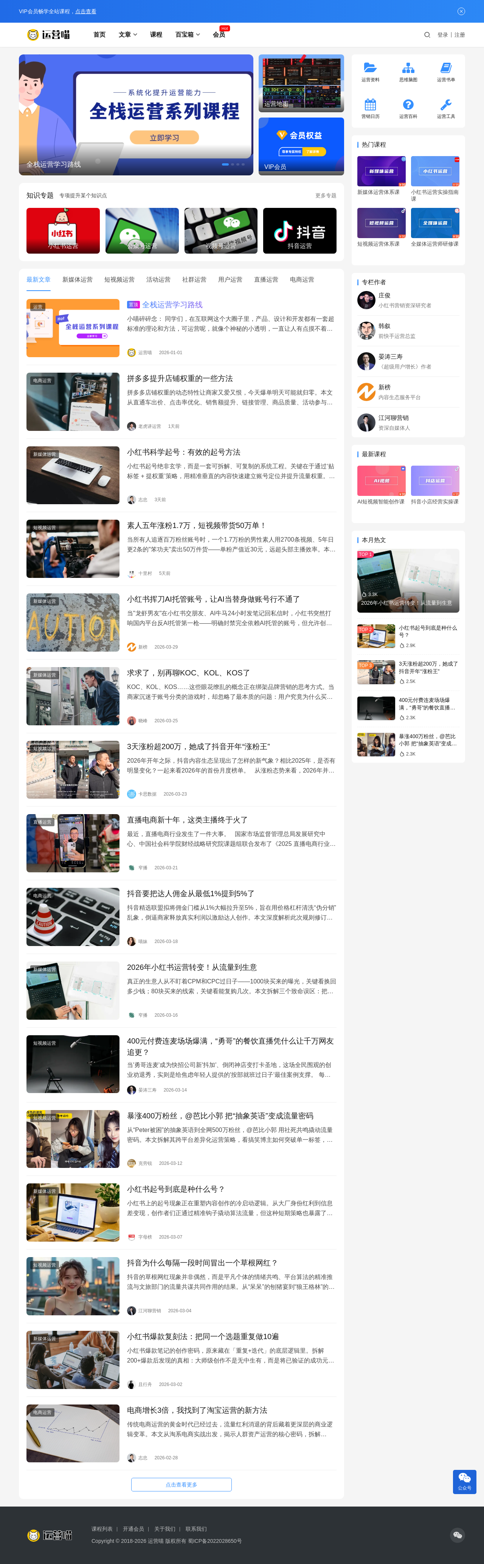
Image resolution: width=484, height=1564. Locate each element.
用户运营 (230, 279)
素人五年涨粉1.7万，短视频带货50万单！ (197, 525)
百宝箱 (184, 34)
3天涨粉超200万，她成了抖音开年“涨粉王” (198, 746)
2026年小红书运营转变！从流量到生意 (192, 967)
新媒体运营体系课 (378, 192)
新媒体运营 (77, 279)
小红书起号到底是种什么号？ (176, 1189)
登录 (442, 35)
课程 (156, 34)
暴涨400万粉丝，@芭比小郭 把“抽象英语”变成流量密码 (220, 1116)
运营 (37, 307)
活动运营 (158, 279)
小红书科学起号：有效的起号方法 (183, 452)
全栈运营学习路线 (53, 164)
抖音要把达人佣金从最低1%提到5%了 (191, 893)
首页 (99, 34)
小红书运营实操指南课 (435, 195)
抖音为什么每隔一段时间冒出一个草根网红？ (202, 1263)
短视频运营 (119, 279)
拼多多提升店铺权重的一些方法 (180, 378)
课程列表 (102, 1529)
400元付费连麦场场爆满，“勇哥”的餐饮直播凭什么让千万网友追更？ (230, 1046)
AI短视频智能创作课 (381, 502)
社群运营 (194, 279)
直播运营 (266, 279)
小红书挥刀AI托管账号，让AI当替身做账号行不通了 (213, 599)
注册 (460, 35)
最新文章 (38, 279)
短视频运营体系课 (378, 244)
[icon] (457, 1535)
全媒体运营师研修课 (435, 244)
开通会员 (133, 1529)
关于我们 (164, 1529)
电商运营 (302, 279)
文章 (125, 34)
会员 (219, 34)
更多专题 (326, 195)
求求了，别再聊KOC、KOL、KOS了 (188, 673)
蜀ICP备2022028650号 (215, 1541)
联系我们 (196, 1529)
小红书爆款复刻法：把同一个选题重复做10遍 (203, 1336)
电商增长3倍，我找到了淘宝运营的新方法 (197, 1410)
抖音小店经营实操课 (435, 502)
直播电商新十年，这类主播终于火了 (187, 820)
